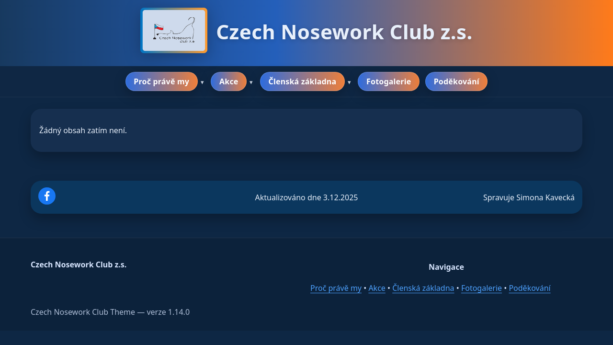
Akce (228, 81)
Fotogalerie (388, 81)
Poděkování (456, 81)
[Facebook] (47, 201)
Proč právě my (161, 81)
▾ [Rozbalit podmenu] (202, 82)
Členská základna (302, 81)
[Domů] (173, 32)
